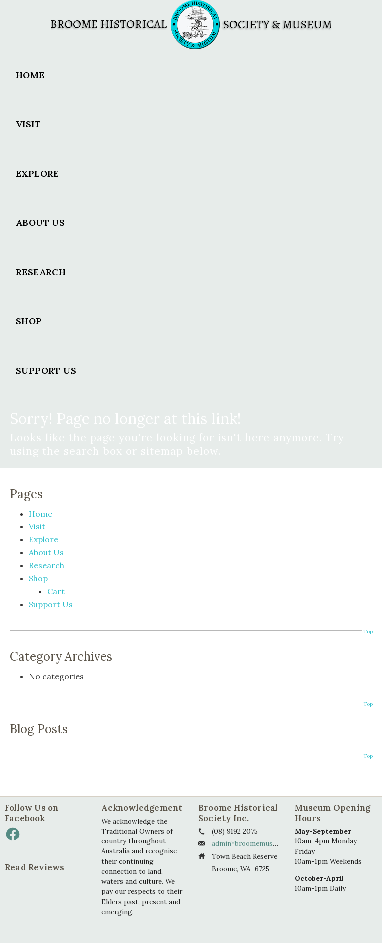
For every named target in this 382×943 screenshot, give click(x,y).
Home (30, 75)
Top (367, 632)
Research (41, 272)
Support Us (46, 370)
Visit (28, 124)
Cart (56, 591)
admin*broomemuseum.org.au (260, 843)
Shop (29, 321)
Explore (37, 173)
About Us (40, 222)
